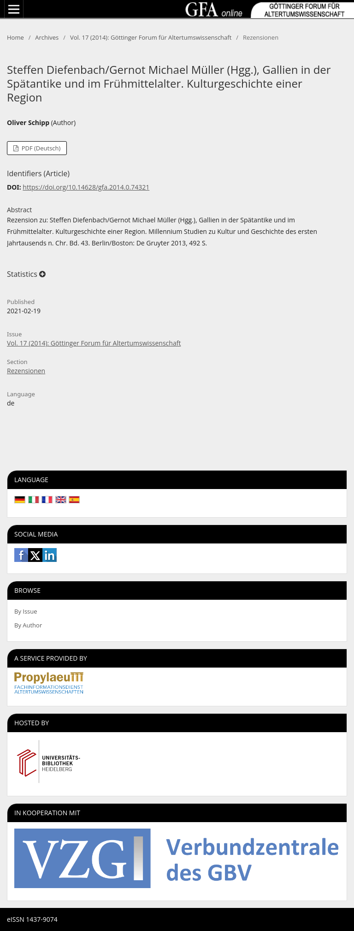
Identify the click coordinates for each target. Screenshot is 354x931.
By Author (28, 625)
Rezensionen (26, 370)
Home (15, 37)
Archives (47, 37)
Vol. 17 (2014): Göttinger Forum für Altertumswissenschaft (150, 37)
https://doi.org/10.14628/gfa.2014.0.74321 (86, 187)
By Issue (25, 611)
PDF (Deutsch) (40, 148)
